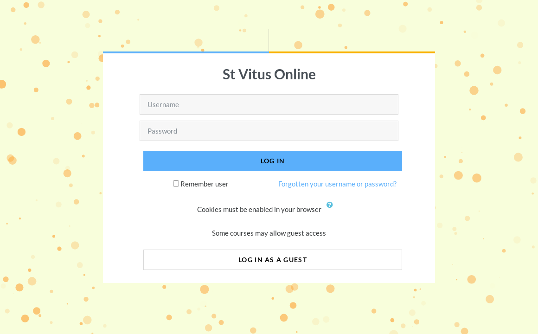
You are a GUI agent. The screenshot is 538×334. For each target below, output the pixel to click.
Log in (273, 161)
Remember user (204, 184)
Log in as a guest (272, 259)
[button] (332, 210)
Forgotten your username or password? (337, 184)
